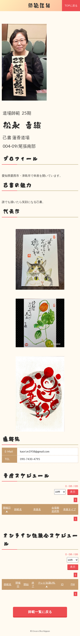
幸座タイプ (69, 509)
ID (62, 584)
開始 (26, 584)
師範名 (18, 509)
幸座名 (37, 509)
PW (73, 584)
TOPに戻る (71, 5)
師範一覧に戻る (40, 612)
